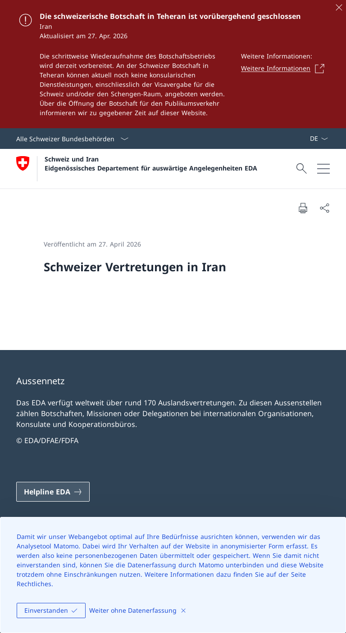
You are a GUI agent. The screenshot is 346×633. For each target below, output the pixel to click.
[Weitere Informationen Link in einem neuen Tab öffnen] (285, 68)
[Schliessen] (339, 7)
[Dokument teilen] (324, 208)
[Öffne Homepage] (136, 168)
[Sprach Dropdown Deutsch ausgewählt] (319, 138)
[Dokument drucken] (303, 208)
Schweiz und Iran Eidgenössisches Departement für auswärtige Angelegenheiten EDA (151, 163)
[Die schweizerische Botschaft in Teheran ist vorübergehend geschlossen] (173, 64)
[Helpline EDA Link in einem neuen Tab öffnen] (53, 492)
